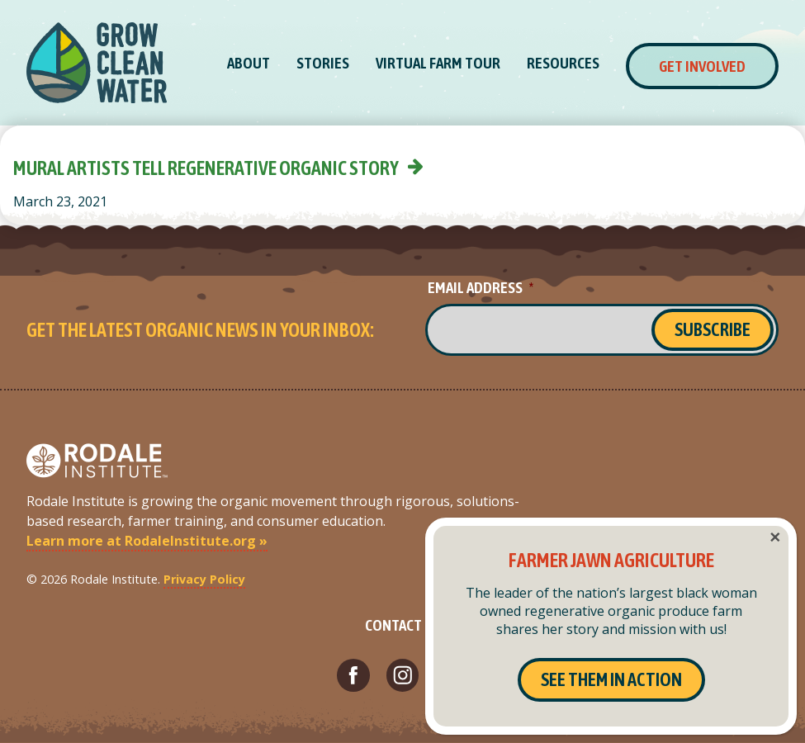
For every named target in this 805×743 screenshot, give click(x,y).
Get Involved (702, 66)
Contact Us (403, 625)
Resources (563, 63)
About (248, 63)
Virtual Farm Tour (438, 63)
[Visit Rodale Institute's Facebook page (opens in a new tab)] (353, 675)
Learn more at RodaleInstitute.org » (147, 541)
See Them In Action (611, 679)
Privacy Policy (204, 579)
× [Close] (774, 537)
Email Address (480, 287)
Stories (322, 63)
